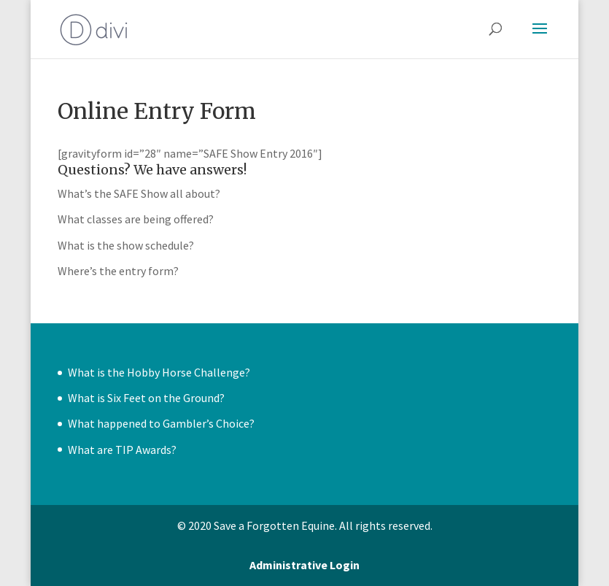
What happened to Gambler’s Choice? (161, 423)
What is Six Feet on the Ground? (146, 397)
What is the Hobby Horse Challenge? (159, 372)
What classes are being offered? (136, 219)
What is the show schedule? (126, 245)
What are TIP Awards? (122, 449)
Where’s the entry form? (118, 270)
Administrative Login (304, 565)
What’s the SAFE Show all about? (139, 193)
